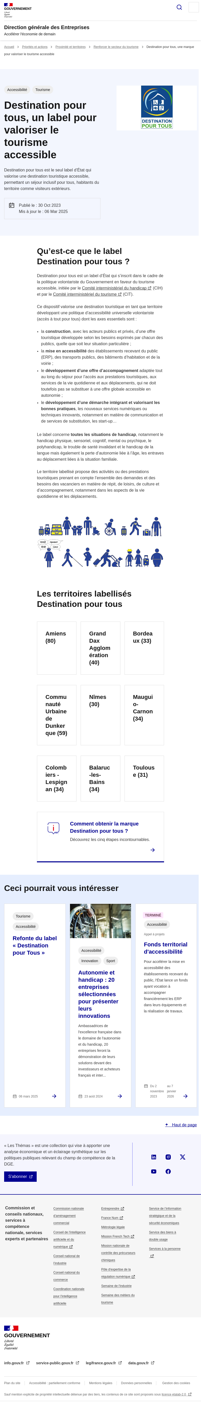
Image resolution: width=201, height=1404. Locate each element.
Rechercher (179, 7)
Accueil (9, 47)
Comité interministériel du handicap (114, 288)
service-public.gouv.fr (55, 1363)
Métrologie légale (113, 1227)
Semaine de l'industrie (116, 1286)
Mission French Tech (115, 1236)
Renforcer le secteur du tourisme (116, 47)
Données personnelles (136, 1383)
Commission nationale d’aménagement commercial (68, 1216)
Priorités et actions (35, 47)
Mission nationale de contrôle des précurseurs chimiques (118, 1253)
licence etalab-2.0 (174, 1394)
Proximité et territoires (71, 47)
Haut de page (184, 1125)
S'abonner (17, 1176)
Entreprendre (110, 1208)
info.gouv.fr (14, 1363)
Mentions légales (100, 1383)
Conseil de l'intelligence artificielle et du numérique (69, 1239)
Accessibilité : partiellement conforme (54, 1383)
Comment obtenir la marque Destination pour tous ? (104, 827)
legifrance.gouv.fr (101, 1363)
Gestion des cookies (176, 1383)
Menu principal (194, 7)
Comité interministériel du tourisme (85, 294)
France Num (109, 1218)
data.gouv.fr (139, 1363)
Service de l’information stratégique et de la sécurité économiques (165, 1216)
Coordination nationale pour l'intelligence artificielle (68, 1296)
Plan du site (12, 1383)
